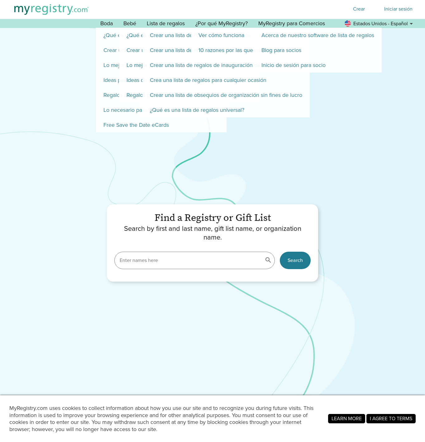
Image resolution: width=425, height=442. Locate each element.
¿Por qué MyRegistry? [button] (221, 23)
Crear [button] (359, 8)
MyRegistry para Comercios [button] (291, 23)
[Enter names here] (194, 260)
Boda (106, 23)
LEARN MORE (347, 418)
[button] (380, 23)
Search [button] (295, 260)
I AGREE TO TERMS (391, 418)
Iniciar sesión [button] (398, 9)
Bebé (129, 23)
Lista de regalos (166, 23)
